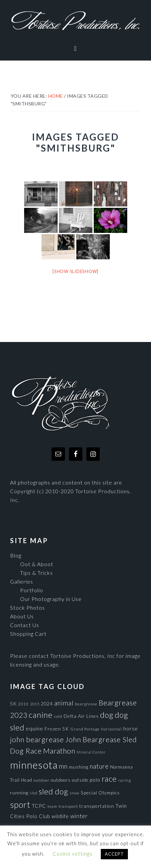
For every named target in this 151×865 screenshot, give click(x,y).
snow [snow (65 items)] (74, 793)
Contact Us (24, 625)
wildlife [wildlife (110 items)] (60, 816)
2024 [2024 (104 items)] (47, 703)
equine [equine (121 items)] (34, 728)
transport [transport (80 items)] (68, 806)
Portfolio (31, 590)
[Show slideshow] (75, 271)
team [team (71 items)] (52, 806)
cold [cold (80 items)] (58, 716)
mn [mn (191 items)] (63, 766)
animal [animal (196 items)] (64, 703)
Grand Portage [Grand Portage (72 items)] (85, 728)
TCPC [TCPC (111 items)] (39, 806)
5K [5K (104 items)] (13, 703)
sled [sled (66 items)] (33, 793)
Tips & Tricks (36, 573)
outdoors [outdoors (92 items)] (61, 780)
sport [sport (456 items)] (20, 804)
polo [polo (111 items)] (95, 780)
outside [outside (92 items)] (80, 780)
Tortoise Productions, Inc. (76, 21)
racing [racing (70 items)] (124, 780)
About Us (22, 616)
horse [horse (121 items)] (130, 728)
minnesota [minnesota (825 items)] (34, 765)
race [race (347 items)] (109, 778)
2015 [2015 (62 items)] (35, 704)
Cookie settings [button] (72, 854)
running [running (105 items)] (19, 792)
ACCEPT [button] (114, 854)
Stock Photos (27, 607)
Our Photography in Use (51, 599)
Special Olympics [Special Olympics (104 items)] (100, 792)
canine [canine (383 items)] (41, 714)
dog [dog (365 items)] (107, 714)
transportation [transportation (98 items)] (96, 806)
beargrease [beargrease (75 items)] (86, 703)
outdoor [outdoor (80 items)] (41, 780)
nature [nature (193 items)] (99, 766)
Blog (15, 555)
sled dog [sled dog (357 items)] (53, 791)
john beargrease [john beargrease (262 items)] (37, 739)
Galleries (21, 581)
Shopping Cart (28, 633)
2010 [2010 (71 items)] (23, 703)
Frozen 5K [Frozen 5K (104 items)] (57, 728)
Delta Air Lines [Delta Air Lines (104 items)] (81, 716)
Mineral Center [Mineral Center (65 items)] (91, 752)
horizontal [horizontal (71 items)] (111, 728)
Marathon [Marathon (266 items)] (59, 751)
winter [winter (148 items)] (79, 815)
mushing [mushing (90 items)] (78, 767)
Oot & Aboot (36, 564)
